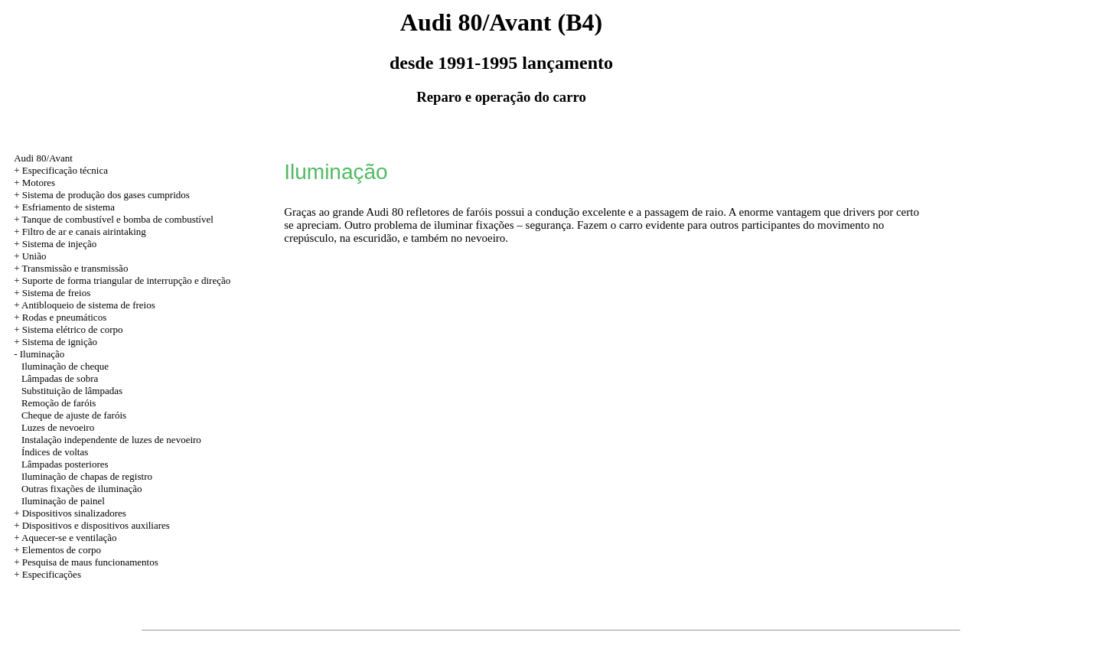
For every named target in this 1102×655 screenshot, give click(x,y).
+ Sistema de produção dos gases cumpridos (102, 194)
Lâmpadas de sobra (59, 378)
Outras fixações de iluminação (81, 488)
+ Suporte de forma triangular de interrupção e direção (122, 280)
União (34, 256)
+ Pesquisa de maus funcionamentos (86, 562)
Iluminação (42, 354)
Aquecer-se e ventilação (69, 537)
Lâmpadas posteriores (65, 464)
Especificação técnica (65, 170)
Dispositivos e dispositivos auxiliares (96, 525)
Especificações (51, 574)
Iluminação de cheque (65, 366)
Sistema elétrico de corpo (72, 329)
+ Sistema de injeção (55, 243)
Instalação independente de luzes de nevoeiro (111, 439)
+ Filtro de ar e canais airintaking (80, 231)
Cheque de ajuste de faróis (73, 415)
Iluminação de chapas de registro (86, 476)
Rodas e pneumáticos (64, 317)
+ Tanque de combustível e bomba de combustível (114, 219)
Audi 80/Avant (43, 158)
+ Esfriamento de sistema (64, 207)
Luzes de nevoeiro (57, 427)
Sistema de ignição (59, 341)
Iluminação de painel (63, 501)
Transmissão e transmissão (74, 268)
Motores (38, 182)
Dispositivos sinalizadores (74, 513)
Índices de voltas (54, 452)
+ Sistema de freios (52, 292)
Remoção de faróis (58, 403)
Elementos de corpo (61, 550)
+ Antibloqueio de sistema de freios (84, 305)
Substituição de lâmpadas (71, 390)
